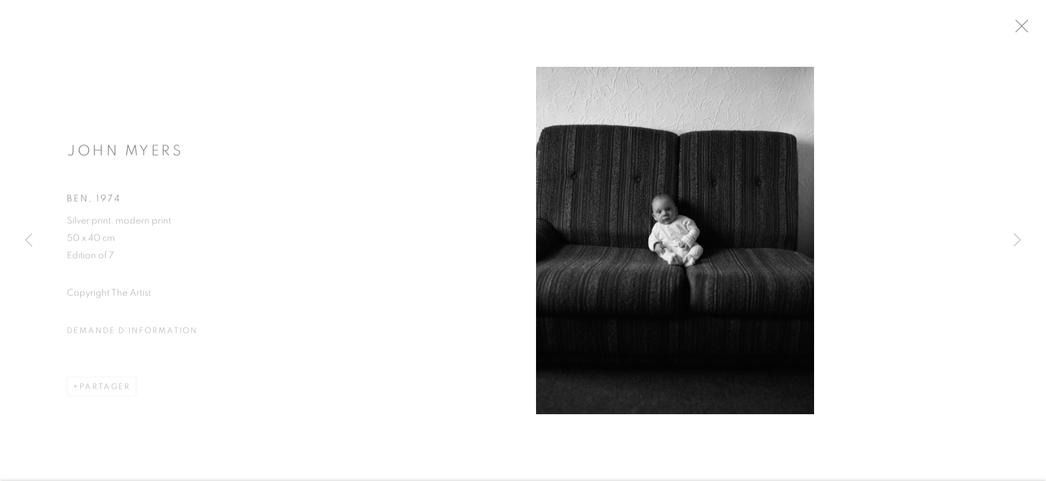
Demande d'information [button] (132, 335)
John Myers (125, 155)
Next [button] (1017, 240)
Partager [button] (105, 391)
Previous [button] (28, 240)
